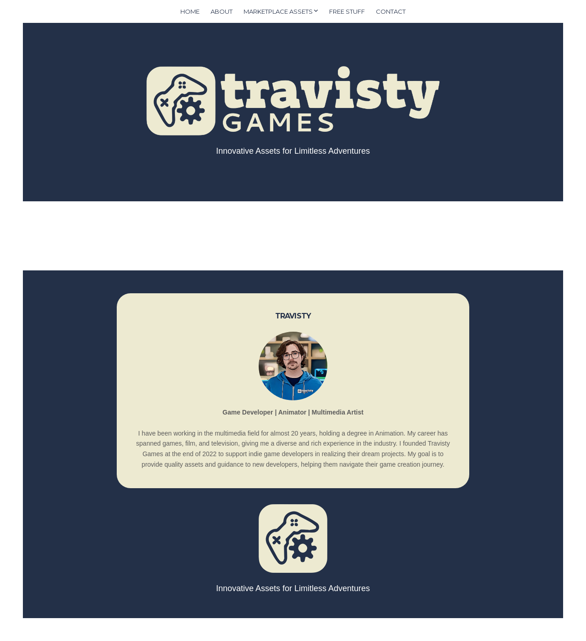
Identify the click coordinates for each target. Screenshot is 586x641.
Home (190, 11)
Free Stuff (347, 11)
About (222, 11)
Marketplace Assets (278, 11)
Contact (391, 11)
